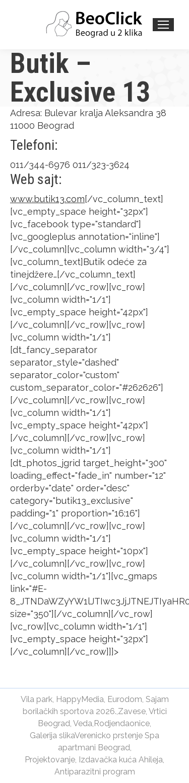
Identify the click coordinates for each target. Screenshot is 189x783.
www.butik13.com (47, 199)
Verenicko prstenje (109, 735)
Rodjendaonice (122, 723)
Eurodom (124, 699)
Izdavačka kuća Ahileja (121, 759)
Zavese (132, 711)
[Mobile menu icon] (163, 24)
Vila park (36, 699)
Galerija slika (52, 735)
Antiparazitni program (94, 771)
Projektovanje (50, 759)
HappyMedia (80, 699)
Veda (82, 723)
